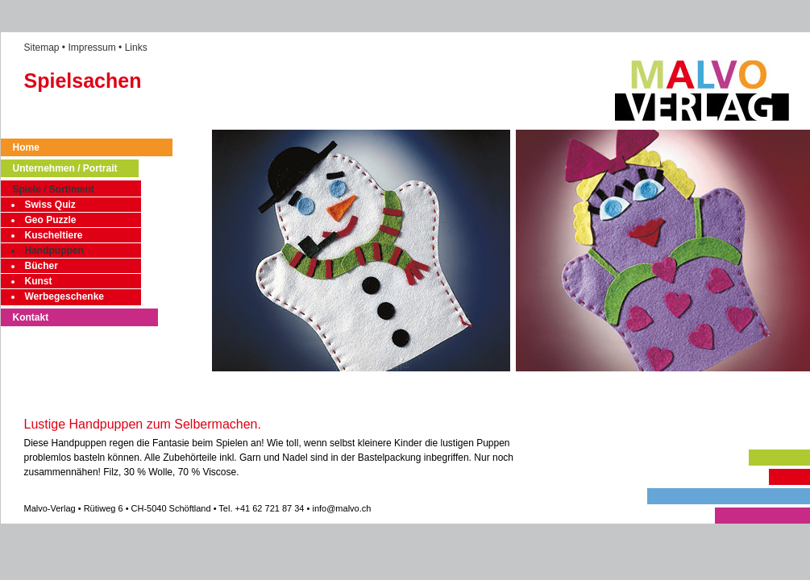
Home (26, 147)
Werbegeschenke (65, 296)
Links (136, 47)
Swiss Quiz (50, 204)
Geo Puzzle (51, 220)
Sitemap (42, 47)
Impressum (91, 47)
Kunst (38, 281)
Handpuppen (54, 250)
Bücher (41, 265)
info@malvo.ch (341, 508)
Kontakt (31, 317)
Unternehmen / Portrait (65, 168)
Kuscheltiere (54, 235)
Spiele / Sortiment (53, 189)
